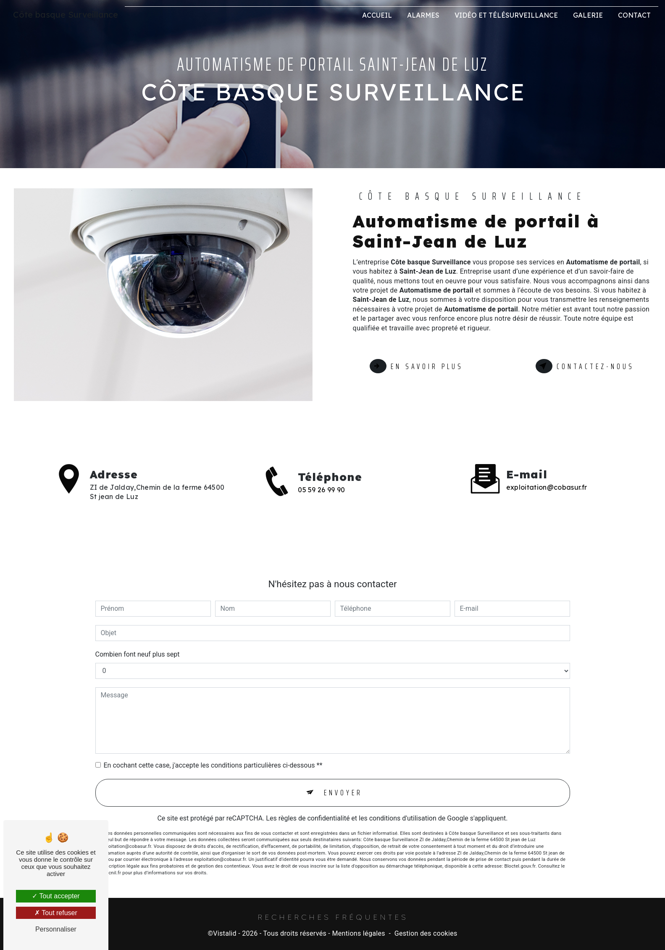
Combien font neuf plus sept (137, 645)
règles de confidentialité (314, 809)
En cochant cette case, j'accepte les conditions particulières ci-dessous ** (213, 756)
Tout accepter (55, 896)
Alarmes (423, 15)
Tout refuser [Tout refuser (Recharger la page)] (55, 912)
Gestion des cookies (425, 934)
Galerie (588, 15)
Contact (634, 15)
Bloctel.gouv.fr (519, 857)
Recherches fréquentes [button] (333, 916)
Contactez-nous (584, 366)
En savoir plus (417, 366)
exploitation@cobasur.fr (546, 477)
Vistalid (225, 934)
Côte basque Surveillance (65, 14)
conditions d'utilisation (402, 809)
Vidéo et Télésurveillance (506, 15)
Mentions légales (358, 934)
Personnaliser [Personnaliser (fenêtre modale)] (55, 929)
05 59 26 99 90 (321, 499)
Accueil (377, 15)
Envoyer (343, 783)
